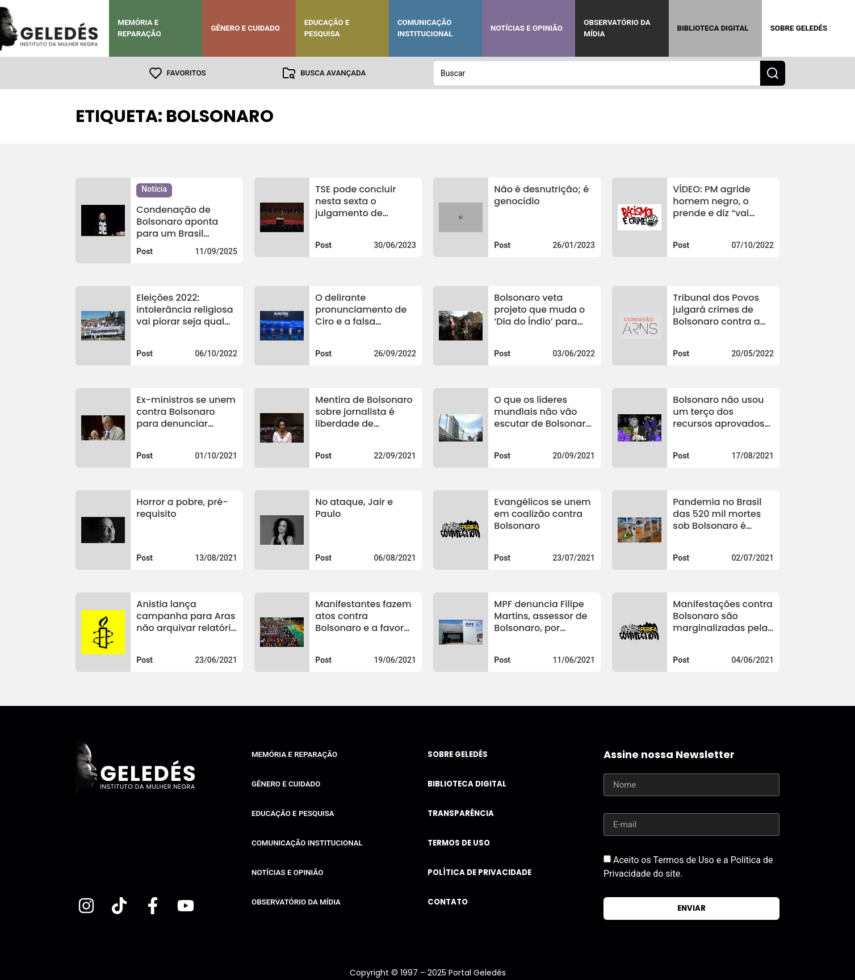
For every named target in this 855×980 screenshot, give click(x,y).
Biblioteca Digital (713, 28)
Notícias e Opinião (527, 28)
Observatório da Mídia (617, 28)
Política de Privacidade (479, 872)
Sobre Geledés (798, 28)
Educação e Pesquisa (327, 28)
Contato (448, 901)
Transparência (461, 812)
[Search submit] (772, 72)
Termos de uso (459, 842)
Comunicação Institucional (425, 28)
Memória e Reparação (139, 28)
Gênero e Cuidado (245, 28)
